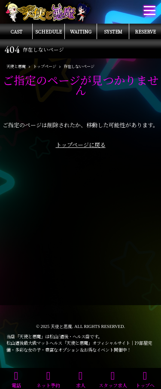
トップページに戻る (81, 145)
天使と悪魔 (61, 326)
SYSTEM (113, 31)
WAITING (80, 31)
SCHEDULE (48, 31)
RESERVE (145, 31)
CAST (16, 31)
